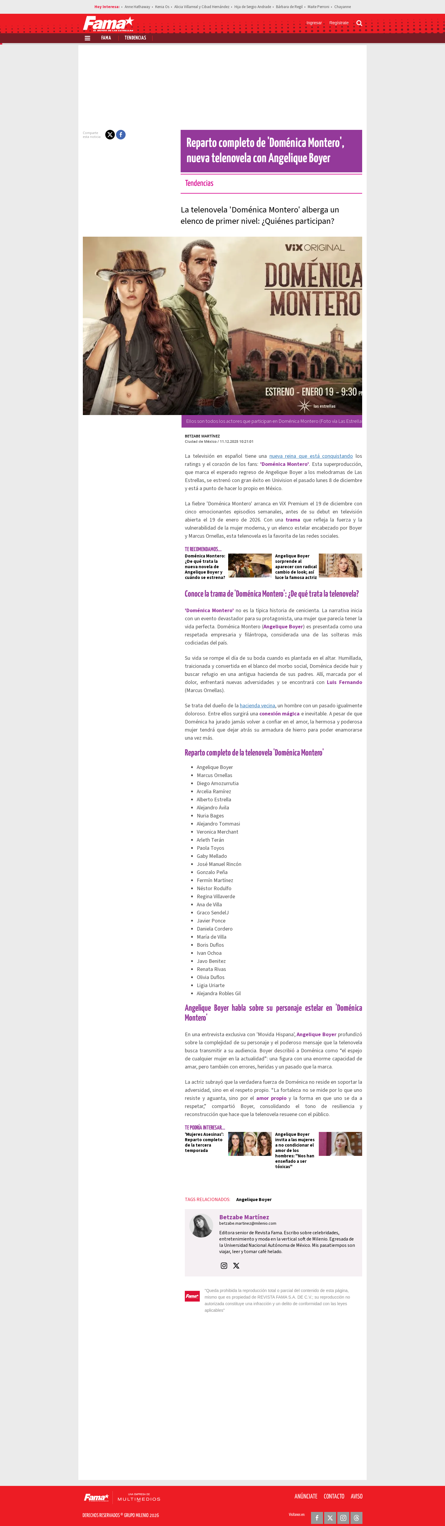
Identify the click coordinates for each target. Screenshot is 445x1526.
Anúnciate (306, 1490)
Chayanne (342, 7)
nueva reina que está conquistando (297, 456)
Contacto (334, 1490)
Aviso (356, 1490)
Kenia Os (162, 7)
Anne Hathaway (137, 7)
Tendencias (135, 38)
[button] (106, 134)
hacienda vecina (257, 705)
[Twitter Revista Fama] (330, 1511)
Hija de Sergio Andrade (252, 7)
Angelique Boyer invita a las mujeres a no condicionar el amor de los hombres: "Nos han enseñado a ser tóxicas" (296, 1150)
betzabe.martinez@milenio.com (244, 1223)
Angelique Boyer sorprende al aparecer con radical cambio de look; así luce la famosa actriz (296, 567)
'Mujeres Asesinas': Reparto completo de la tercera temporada (200, 1142)
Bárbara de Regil (289, 7)
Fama (106, 38)
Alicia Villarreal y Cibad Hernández (201, 7)
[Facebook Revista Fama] (317, 1511)
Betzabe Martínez (198, 436)
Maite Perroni (318, 7)
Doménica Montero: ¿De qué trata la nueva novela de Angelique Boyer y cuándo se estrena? (201, 567)
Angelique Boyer (250, 1199)
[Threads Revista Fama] (356, 1511)
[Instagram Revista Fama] (343, 1511)
